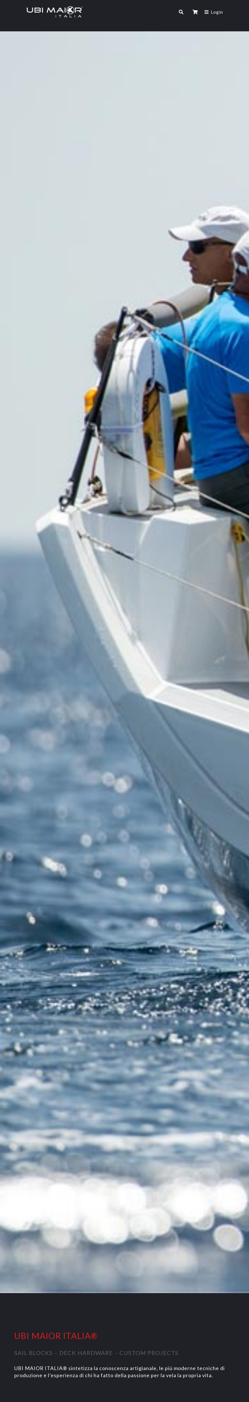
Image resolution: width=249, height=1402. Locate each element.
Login (217, 12)
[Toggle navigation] (131, 12)
